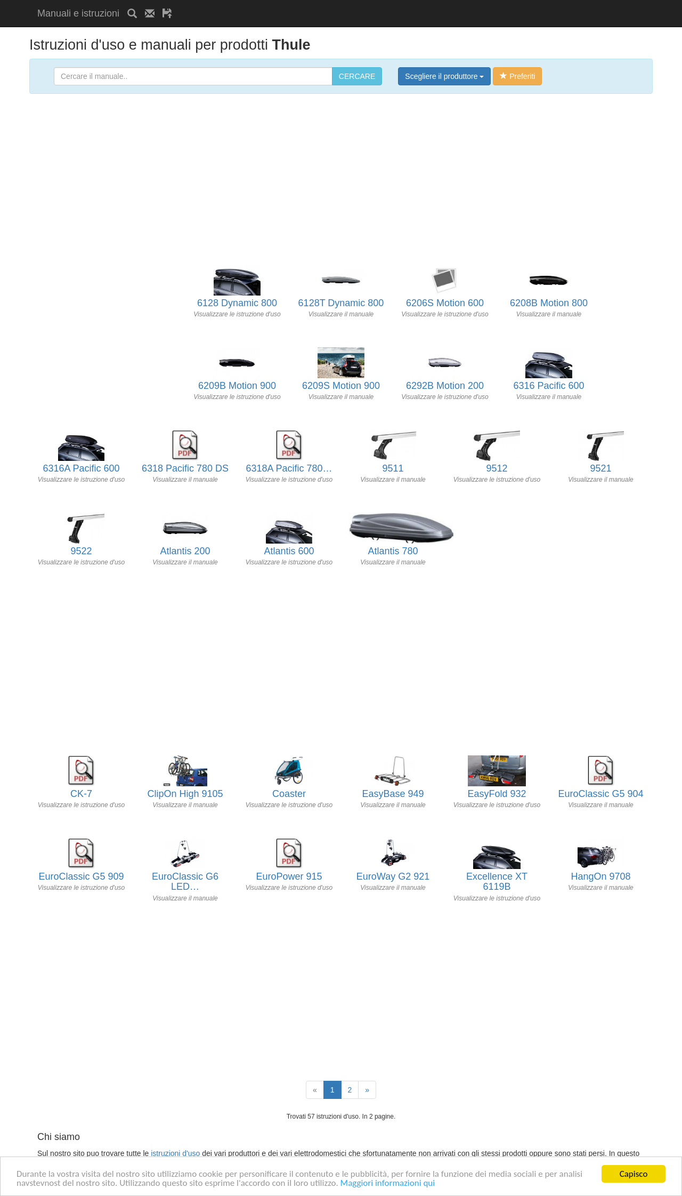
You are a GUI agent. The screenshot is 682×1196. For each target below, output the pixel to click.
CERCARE (357, 76)
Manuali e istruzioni (78, 13)
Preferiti (517, 76)
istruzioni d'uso (175, 1153)
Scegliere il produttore (444, 76)
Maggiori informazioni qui (387, 1183)
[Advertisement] (304, 4)
